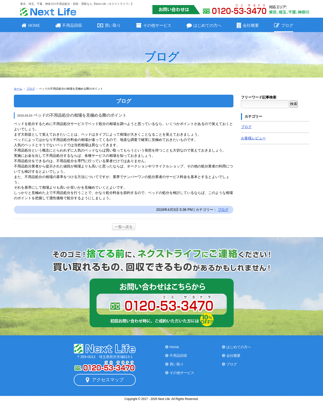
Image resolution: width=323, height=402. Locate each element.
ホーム (18, 88)
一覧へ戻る (123, 227)
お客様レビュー (253, 138)
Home (174, 347)
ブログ (283, 25)
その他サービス (153, 25)
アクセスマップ (105, 379)
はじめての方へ (204, 25)
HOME (30, 25)
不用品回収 (68, 25)
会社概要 (248, 25)
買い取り (109, 25)
